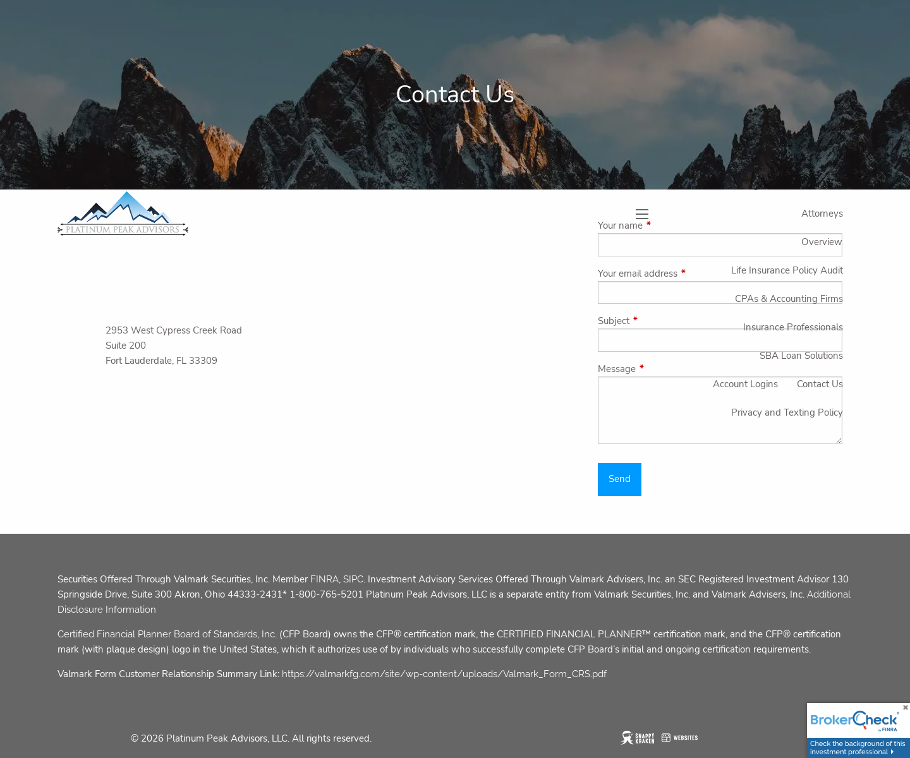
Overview (821, 242)
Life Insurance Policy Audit (787, 270)
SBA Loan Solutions (801, 355)
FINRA (324, 579)
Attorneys (822, 213)
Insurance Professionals (793, 327)
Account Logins (745, 384)
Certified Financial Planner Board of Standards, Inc (166, 634)
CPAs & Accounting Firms (789, 298)
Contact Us (820, 384)
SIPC (353, 579)
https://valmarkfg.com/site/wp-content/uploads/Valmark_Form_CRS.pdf (444, 674)
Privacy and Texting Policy (787, 412)
